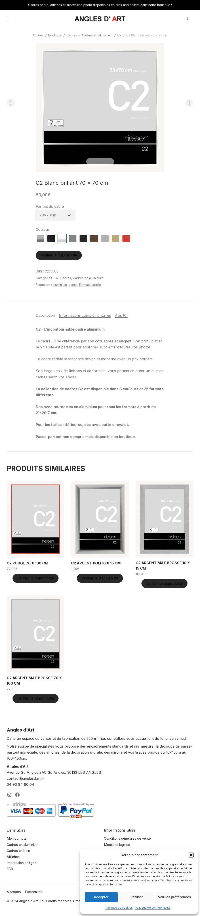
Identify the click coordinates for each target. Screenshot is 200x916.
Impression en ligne (21, 863)
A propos (14, 892)
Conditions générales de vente (127, 838)
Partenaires (33, 892)
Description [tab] (45, 315)
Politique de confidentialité (153, 907)
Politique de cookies (119, 907)
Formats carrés (90, 285)
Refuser (137, 897)
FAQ (10, 869)
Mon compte (17, 838)
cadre (73, 285)
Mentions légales (117, 845)
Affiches (13, 857)
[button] (191, 855)
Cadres (71, 35)
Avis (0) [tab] (121, 315)
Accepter (101, 897)
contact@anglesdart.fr (25, 778)
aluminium (60, 285)
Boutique (54, 35)
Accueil (38, 35)
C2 (119, 35)
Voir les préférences (174, 897)
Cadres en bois (18, 851)
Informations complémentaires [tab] (85, 315)
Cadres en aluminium (97, 35)
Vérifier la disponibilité (58, 255)
